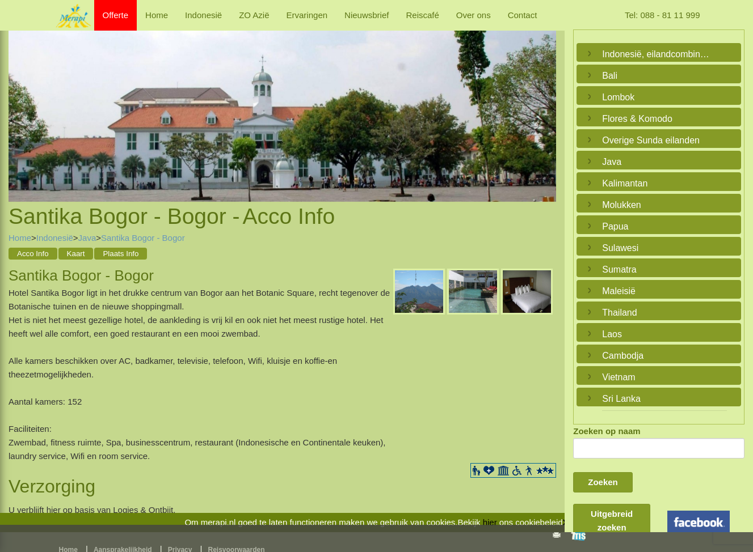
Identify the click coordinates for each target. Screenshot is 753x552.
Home (156, 15)
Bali (609, 75)
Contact (522, 15)
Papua (615, 226)
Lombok (618, 97)
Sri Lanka (621, 399)
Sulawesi (620, 248)
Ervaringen (307, 15)
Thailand (619, 312)
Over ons (473, 15)
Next (544, 103)
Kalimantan (624, 183)
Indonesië (203, 15)
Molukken (621, 205)
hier (490, 522)
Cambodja (622, 355)
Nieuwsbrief (366, 15)
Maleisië (619, 291)
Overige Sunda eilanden (651, 140)
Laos (612, 334)
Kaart (76, 253)
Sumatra (619, 269)
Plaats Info (120, 253)
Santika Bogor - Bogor (143, 238)
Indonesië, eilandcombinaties (656, 54)
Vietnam (618, 377)
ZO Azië (254, 15)
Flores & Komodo (637, 119)
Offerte (116, 15)
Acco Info (33, 253)
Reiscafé (422, 15)
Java (87, 238)
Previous (19, 103)
